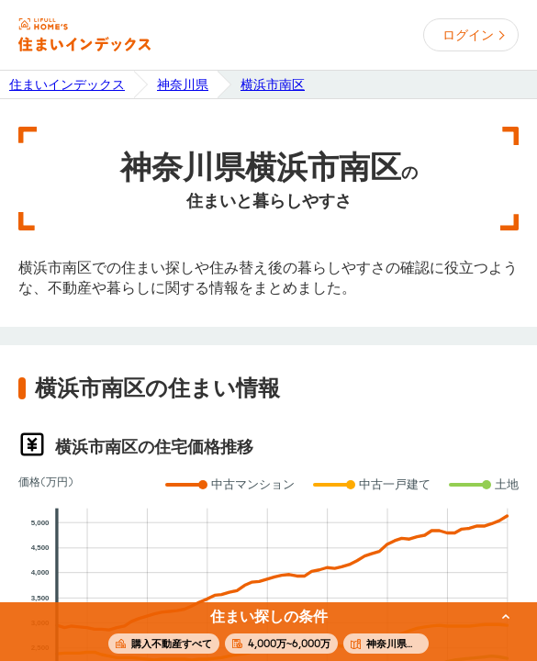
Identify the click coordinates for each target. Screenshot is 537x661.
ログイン (468, 35)
